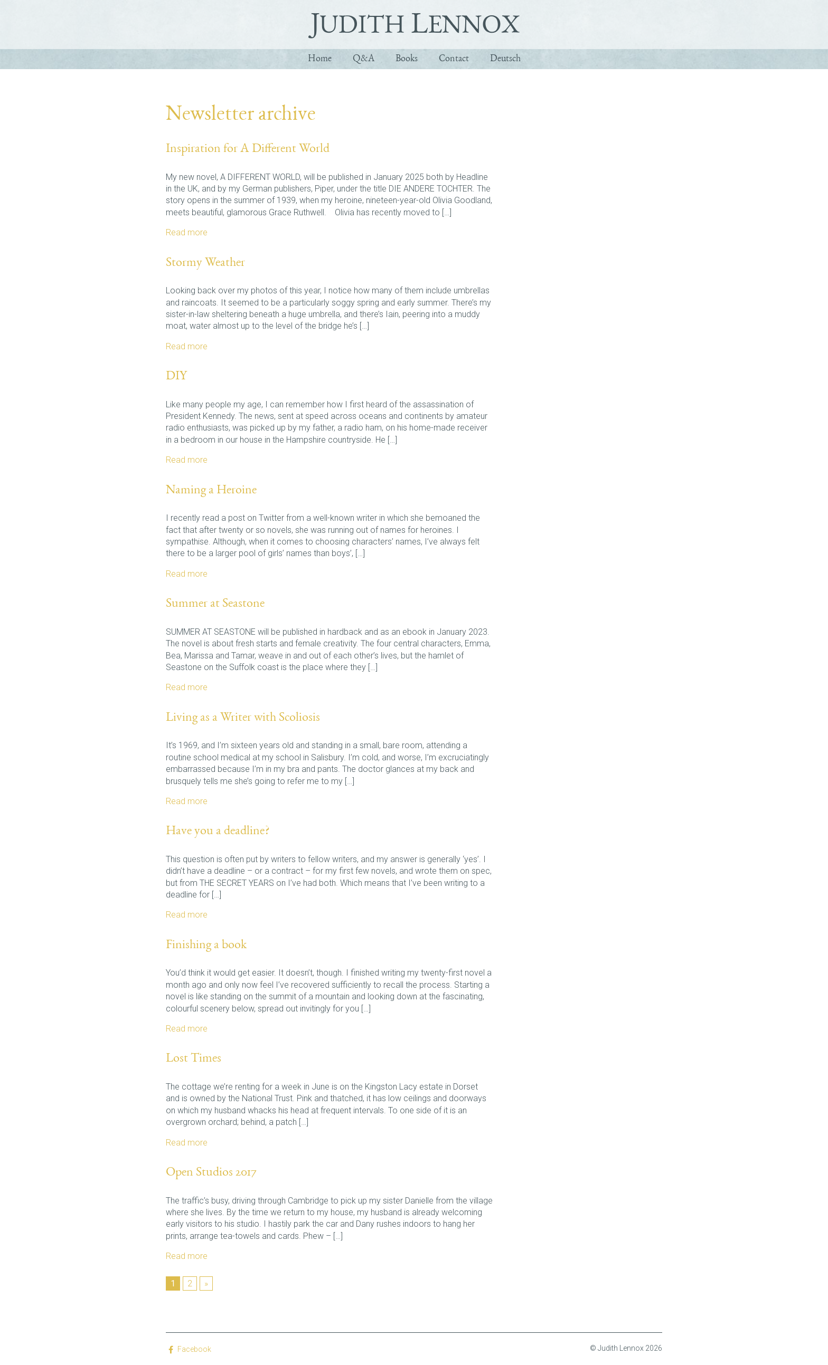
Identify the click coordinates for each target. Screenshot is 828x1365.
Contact (454, 58)
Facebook (194, 1347)
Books (407, 58)
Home (320, 58)
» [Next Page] (206, 1281)
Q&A (363, 58)
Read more (187, 230)
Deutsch (505, 58)
